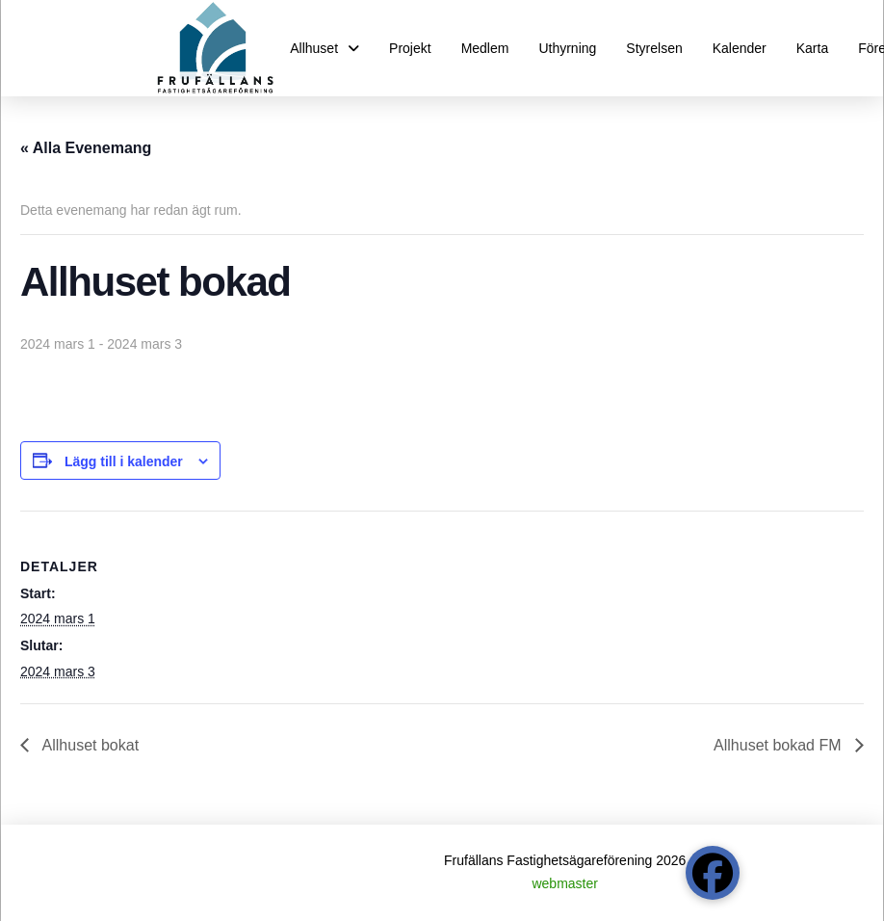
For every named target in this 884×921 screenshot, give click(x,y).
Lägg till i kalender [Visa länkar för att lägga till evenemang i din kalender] (124, 461)
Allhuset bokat (89, 745)
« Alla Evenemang (85, 148)
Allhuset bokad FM (779, 745)
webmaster (564, 883)
